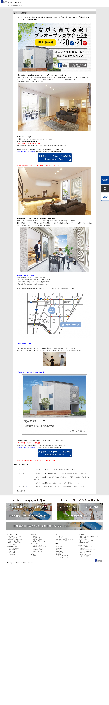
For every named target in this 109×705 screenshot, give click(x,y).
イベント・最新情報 (85, 551)
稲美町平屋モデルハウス (39, 546)
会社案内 (58, 545)
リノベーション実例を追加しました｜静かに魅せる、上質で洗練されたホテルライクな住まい (59, 486)
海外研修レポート (84, 542)
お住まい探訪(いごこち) (39, 541)
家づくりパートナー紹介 (86, 541)
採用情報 (58, 554)
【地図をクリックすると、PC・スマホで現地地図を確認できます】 (54, 313)
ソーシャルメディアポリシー (64, 557)
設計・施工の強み (14, 538)
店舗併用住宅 (36, 538)
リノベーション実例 (61, 541)
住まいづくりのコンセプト (16, 536)
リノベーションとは (61, 538)
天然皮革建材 (83, 538)
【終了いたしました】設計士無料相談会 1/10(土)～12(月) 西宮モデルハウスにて (57, 483)
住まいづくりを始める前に (16, 539)
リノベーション (60, 536)
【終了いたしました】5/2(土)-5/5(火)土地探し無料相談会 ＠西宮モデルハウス (55, 469)
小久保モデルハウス (38, 548)
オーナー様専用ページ (86, 546)
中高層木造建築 (13, 549)
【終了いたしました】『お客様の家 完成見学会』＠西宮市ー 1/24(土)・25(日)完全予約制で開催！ (60, 473)
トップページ (10, 5)
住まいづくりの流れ (14, 541)
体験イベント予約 (84, 556)
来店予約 (82, 553)
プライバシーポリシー (62, 555)
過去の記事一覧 (21, 491)
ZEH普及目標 (83, 539)
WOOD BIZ (12, 554)
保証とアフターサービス (15, 542)
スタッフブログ (60, 552)
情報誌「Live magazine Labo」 (88, 549)
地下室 (34, 555)
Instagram (59, 551)
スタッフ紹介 (59, 546)
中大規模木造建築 (14, 548)
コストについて (13, 544)
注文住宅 (35, 536)
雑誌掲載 (82, 548)
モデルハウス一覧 (37, 545)
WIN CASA (12, 553)
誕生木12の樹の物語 (89, 536)
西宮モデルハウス (37, 549)
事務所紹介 (59, 548)
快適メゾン (12, 551)
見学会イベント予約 (85, 554)
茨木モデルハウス (37, 551)
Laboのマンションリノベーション (65, 539)
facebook (58, 549)
